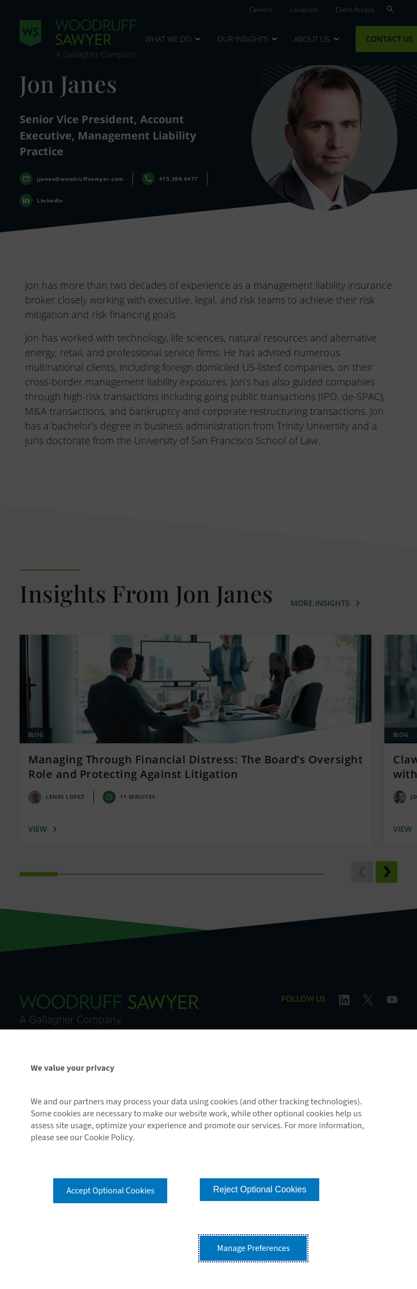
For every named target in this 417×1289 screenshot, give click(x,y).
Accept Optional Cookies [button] (110, 1191)
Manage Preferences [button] (253, 1248)
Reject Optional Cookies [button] (259, 1189)
